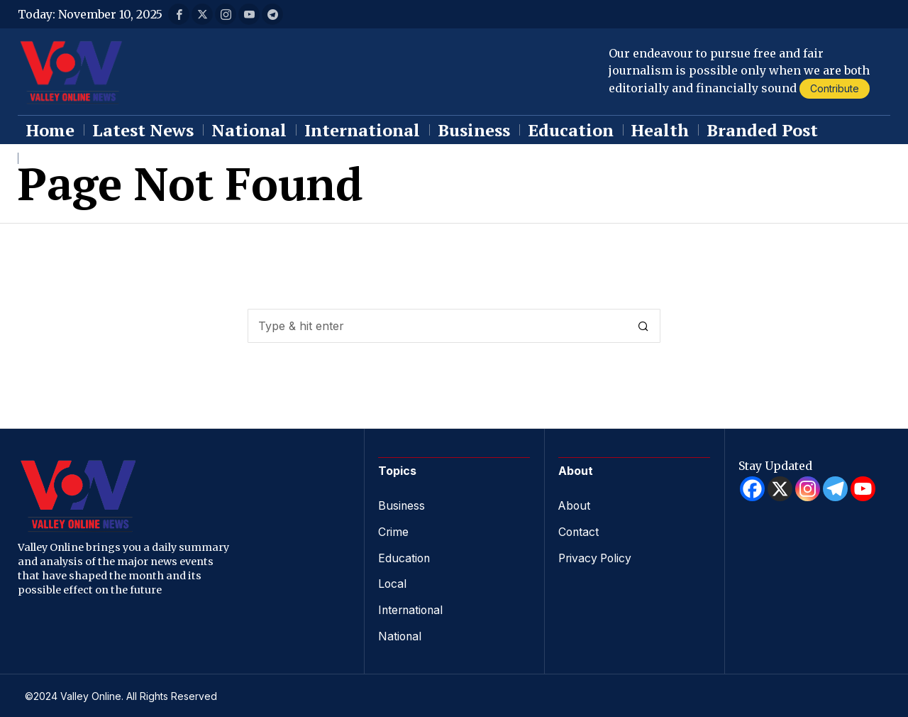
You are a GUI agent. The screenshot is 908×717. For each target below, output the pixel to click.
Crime (393, 531)
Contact (579, 531)
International (412, 608)
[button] (643, 326)
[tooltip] (178, 14)
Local (392, 582)
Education (404, 556)
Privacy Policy (596, 556)
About (575, 505)
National (400, 633)
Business (402, 505)
